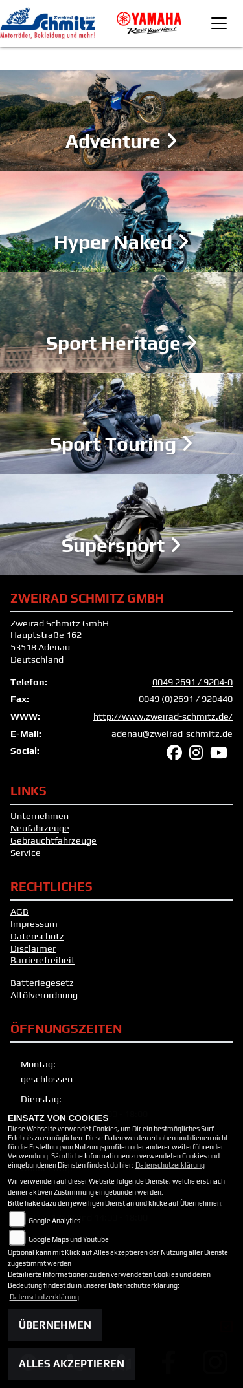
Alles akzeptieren (71, 1364)
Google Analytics (54, 1220)
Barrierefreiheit (42, 960)
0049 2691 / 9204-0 (192, 682)
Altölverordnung (44, 995)
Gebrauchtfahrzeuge (53, 840)
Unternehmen (39, 816)
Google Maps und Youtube (69, 1239)
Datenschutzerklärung (170, 1165)
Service (25, 853)
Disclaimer (33, 948)
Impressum (34, 924)
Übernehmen (55, 1325)
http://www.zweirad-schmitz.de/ (163, 716)
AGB (19, 911)
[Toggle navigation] (219, 23)
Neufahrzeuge (39, 828)
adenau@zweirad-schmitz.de (172, 734)
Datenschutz (37, 936)
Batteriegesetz (42, 982)
